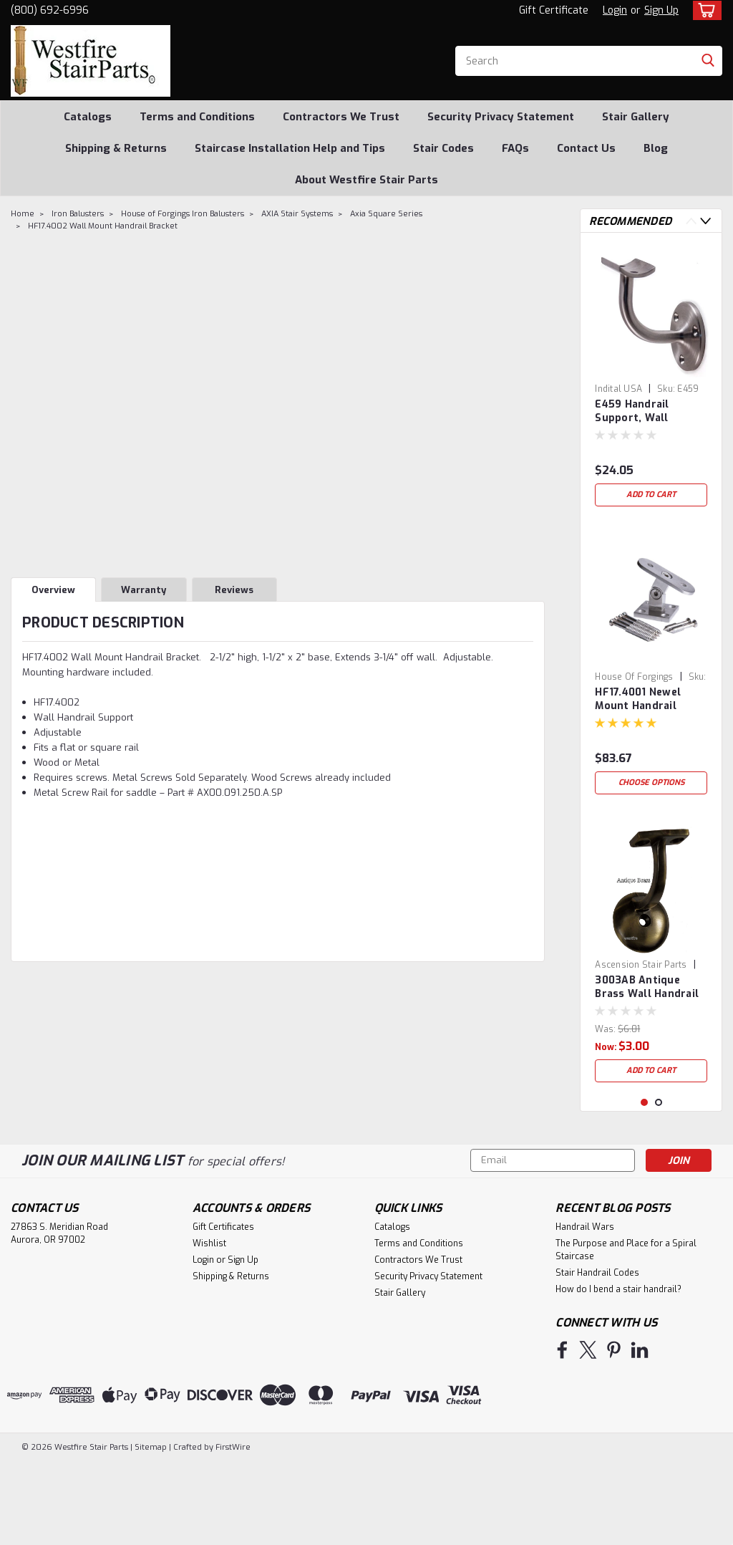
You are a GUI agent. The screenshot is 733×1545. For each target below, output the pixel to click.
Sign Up (661, 10)
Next (705, 221)
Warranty (143, 590)
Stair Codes (443, 148)
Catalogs (88, 117)
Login (615, 10)
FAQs (515, 148)
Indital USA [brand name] (618, 389)
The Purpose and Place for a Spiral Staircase (625, 1334)
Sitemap (151, 1531)
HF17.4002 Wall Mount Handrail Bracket (103, 226)
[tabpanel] (651, 378)
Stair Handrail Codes (597, 1356)
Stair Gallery (635, 117)
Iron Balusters (78, 213)
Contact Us (586, 148)
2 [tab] (659, 1186)
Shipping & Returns (116, 148)
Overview (53, 590)
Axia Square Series (386, 213)
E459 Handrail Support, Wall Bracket (632, 412)
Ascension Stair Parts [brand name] (640, 965)
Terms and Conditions (197, 117)
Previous (691, 221)
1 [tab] (645, 1186)
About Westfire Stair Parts (366, 180)
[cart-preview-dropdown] (704, 10)
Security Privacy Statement (500, 117)
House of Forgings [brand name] (634, 677)
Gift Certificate (553, 10)
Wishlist (209, 1327)
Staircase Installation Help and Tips (290, 148)
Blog (656, 148)
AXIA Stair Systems (297, 213)
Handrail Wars (584, 1311)
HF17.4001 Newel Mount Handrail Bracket (638, 699)
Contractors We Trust (341, 117)
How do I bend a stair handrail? (618, 1373)
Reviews (234, 590)
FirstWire (232, 1531)
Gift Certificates (223, 1311)
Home (22, 213)
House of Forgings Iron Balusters (182, 213)
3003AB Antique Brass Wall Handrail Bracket (647, 987)
